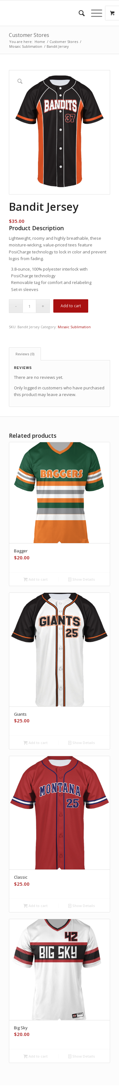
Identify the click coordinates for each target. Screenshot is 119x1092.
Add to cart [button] (35, 579)
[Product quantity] (29, 306)
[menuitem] (78, 13)
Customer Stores (29, 35)
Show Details (81, 579)
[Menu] (93, 13)
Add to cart (71, 305)
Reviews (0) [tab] (25, 353)
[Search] (78, 13)
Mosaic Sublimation (74, 326)
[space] (49, 13)
